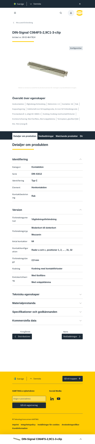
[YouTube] (58, 398)
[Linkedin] (52, 398)
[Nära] (80, 4)
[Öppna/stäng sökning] (60, 13)
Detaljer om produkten (24, 136)
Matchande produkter (67, 136)
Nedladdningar (46, 136)
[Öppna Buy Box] (47, 439)
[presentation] (35, 4)
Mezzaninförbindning (22, 22)
